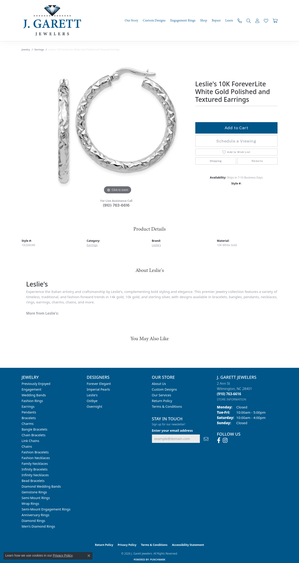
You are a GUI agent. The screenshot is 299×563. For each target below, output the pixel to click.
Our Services (161, 395)
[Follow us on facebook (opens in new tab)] (218, 440)
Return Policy (162, 401)
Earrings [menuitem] (28, 406)
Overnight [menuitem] (94, 406)
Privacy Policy (127, 545)
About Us (159, 383)
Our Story (131, 20)
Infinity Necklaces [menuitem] (35, 475)
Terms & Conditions (167, 406)
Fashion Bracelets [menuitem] (35, 452)
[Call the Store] (229, 394)
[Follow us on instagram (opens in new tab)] (225, 440)
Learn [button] (229, 20)
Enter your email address (172, 430)
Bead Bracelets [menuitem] (33, 481)
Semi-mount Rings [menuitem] (36, 498)
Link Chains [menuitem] (30, 441)
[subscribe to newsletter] (206, 438)
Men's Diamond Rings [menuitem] (38, 526)
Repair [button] (216, 20)
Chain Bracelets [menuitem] (33, 435)
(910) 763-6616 (116, 205)
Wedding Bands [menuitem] (34, 395)
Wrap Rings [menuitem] (30, 503)
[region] (117, 126)
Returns (257, 161)
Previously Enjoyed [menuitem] (36, 383)
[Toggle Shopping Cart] (275, 21)
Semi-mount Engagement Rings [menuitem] (46, 509)
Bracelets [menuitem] (29, 418)
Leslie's (156, 245)
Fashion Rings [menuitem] (32, 401)
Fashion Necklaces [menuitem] (36, 458)
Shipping (216, 161)
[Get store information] (231, 399)
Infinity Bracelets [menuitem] (35, 469)
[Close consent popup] (88, 555)
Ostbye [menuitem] (92, 401)
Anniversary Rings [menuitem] (35, 515)
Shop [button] (203, 20)
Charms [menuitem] (28, 423)
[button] (248, 21)
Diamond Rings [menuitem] (33, 520)
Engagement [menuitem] (31, 389)
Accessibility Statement (188, 545)
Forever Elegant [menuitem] (99, 383)
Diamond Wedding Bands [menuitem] (41, 486)
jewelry (26, 49)
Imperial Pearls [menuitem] (98, 389)
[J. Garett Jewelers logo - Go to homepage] (53, 21)
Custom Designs (164, 389)
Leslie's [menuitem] (92, 395)
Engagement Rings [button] (183, 20)
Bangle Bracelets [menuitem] (35, 429)
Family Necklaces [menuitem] (35, 463)
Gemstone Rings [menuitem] (34, 492)
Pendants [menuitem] (29, 412)
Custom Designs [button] (154, 20)
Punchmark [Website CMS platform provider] (157, 559)
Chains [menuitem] (27, 446)
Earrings (39, 49)
